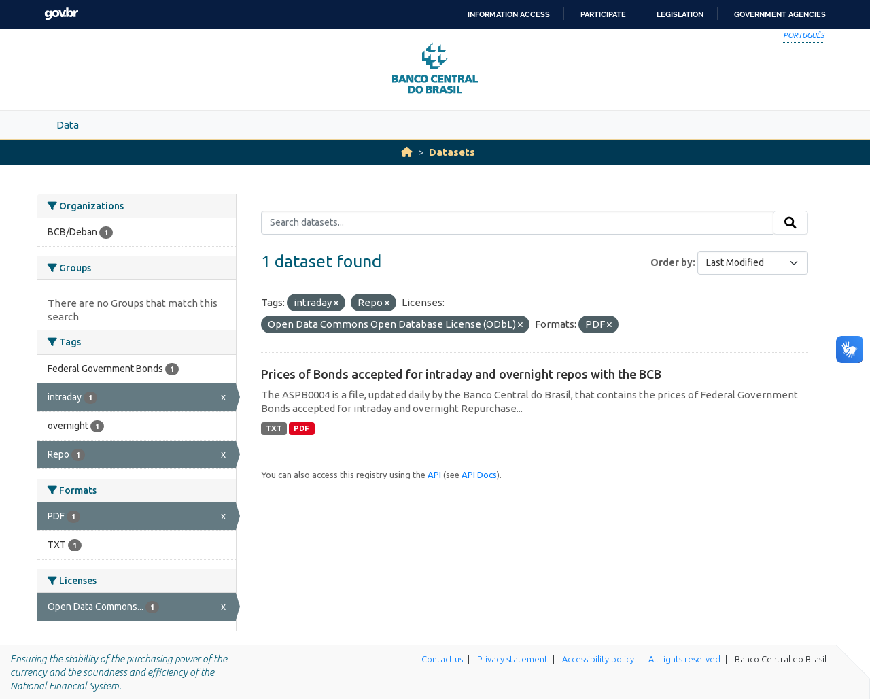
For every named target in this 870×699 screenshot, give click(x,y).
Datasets (452, 152)
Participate (603, 14)
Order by (671, 262)
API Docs (479, 474)
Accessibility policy (598, 659)
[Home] (407, 152)
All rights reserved (684, 659)
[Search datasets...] (517, 223)
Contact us (442, 659)
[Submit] (790, 223)
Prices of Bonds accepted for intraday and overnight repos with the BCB (461, 374)
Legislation (680, 14)
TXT (274, 428)
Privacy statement (512, 659)
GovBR (61, 13)
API (434, 474)
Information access (509, 14)
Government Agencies (780, 14)
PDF (301, 428)
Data (67, 125)
